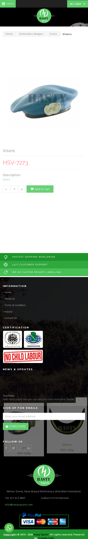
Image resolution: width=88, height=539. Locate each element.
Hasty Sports (41, 534)
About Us (10, 298)
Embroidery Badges (31, 34)
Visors (53, 34)
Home (9, 34)
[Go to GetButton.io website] (9, 535)
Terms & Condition (15, 305)
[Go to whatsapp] (9, 528)
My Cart (77, 4)
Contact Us (11, 318)
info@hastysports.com (19, 504)
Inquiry (9, 311)
